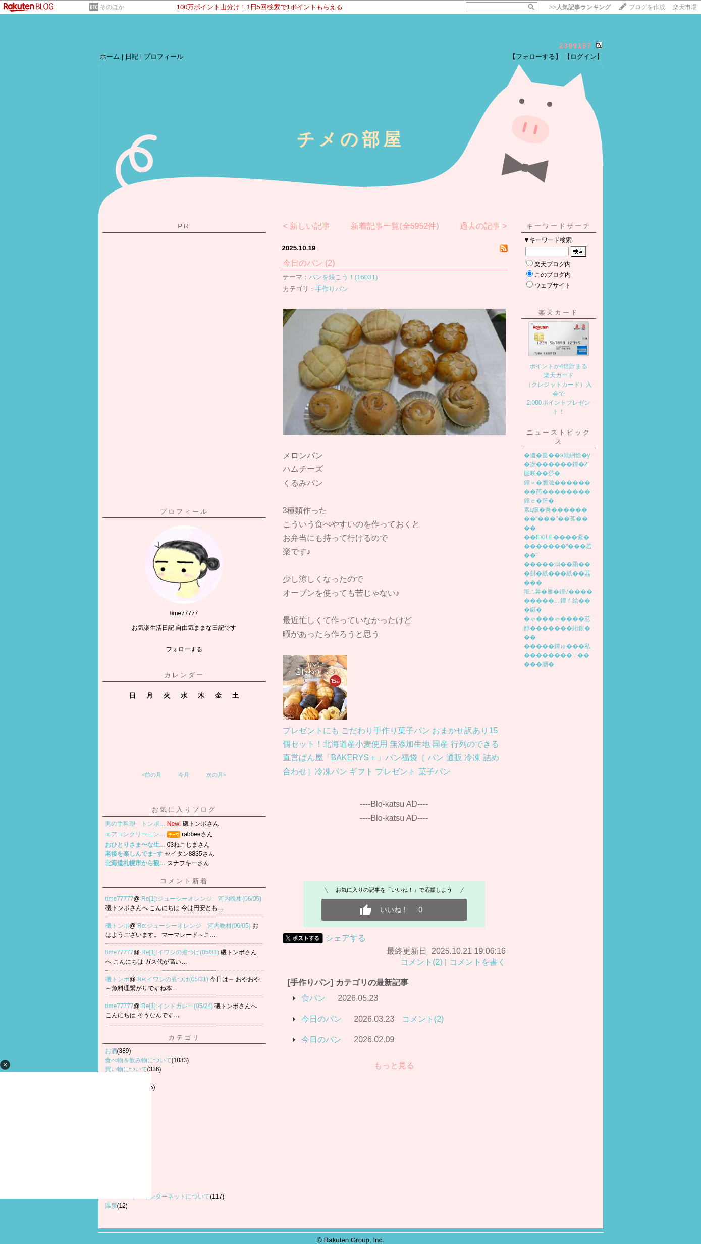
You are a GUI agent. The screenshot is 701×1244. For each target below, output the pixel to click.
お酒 (111, 1051)
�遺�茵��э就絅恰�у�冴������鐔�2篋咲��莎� (557, 464)
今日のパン (303, 263)
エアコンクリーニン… (135, 834)
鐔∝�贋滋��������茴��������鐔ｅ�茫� (557, 491)
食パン (313, 998)
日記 (131, 56)
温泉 (111, 1205)
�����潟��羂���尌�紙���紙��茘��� (557, 573)
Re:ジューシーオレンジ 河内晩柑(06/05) (194, 925)
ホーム (110, 56)
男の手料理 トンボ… (135, 823)
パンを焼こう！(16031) (343, 277)
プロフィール (163, 56)
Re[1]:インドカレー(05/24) (177, 1006)
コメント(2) (421, 962)
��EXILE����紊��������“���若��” (558, 546)
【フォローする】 (535, 56)
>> (580, 7)
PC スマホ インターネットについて (157, 1196)
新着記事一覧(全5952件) (395, 226)
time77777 (119, 898)
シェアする (346, 938)
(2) (330, 263)
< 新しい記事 (306, 226)
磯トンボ (117, 925)
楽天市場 (685, 7)
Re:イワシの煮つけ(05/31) (173, 979)
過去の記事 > (483, 226)
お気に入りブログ (184, 810)
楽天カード (558, 312)
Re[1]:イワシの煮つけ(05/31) (181, 952)
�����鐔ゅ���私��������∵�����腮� (557, 655)
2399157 (575, 46)
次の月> (216, 775)
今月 (183, 775)
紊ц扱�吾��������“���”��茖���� (556, 519)
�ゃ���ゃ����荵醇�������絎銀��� (557, 628)
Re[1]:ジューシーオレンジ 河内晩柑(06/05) (201, 898)
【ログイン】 (583, 56)
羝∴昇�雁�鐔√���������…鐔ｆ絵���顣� (558, 600)
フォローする (184, 649)
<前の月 (151, 775)
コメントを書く (477, 962)
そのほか (112, 7)
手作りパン (331, 289)
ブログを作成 (647, 7)
